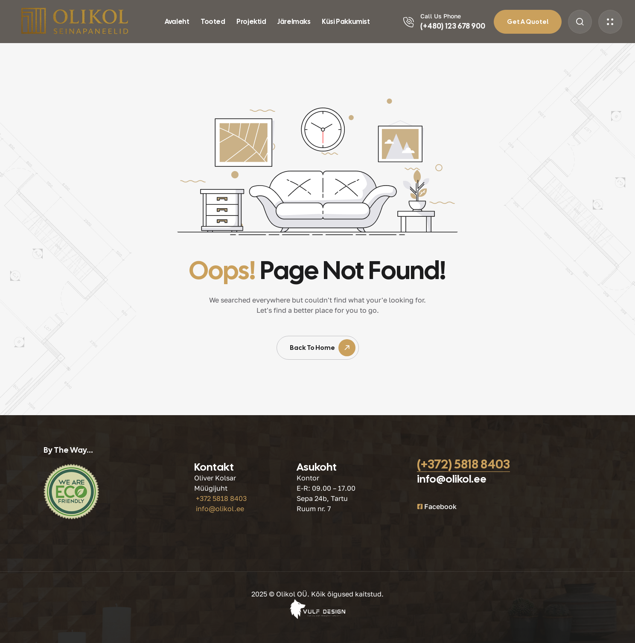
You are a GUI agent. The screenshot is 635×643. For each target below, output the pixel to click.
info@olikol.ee (220, 508)
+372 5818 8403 (221, 498)
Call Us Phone (440, 16)
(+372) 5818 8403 (463, 464)
